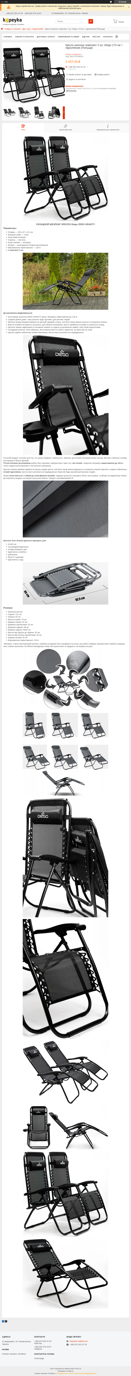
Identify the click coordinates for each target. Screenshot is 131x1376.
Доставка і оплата (46, 37)
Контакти (108, 37)
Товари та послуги (12, 29)
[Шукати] (90, 21)
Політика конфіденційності (87, 1373)
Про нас (96, 37)
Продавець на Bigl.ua (65, 1371)
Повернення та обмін (68, 37)
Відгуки (85, 37)
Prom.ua (78, 1369)
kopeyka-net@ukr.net (79, 1341)
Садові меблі (37, 29)
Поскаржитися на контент (65, 1373)
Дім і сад (26, 29)
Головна (7, 37)
